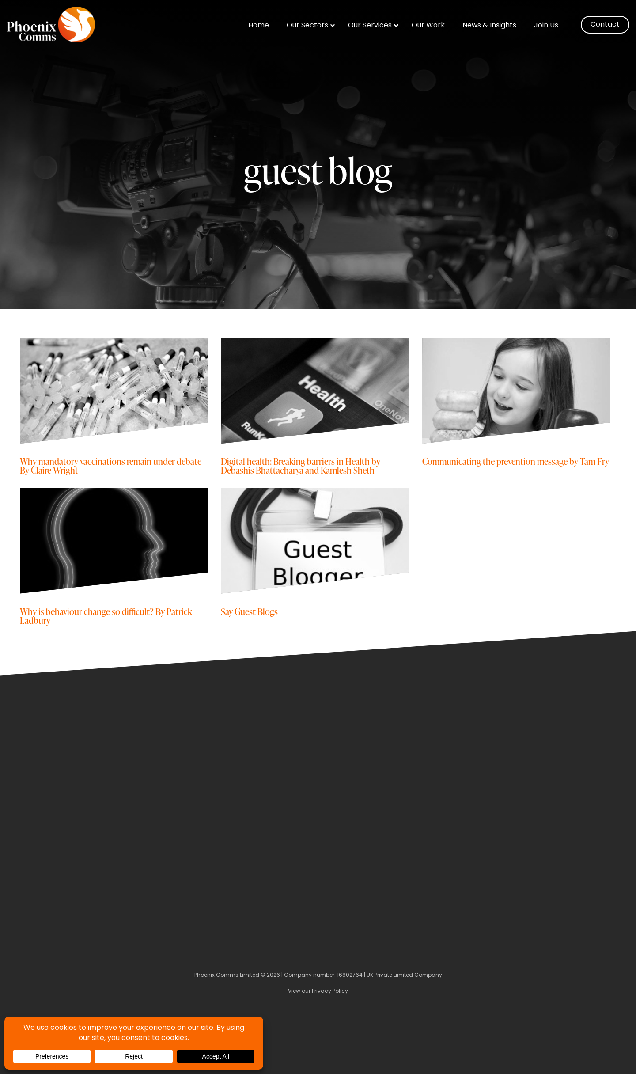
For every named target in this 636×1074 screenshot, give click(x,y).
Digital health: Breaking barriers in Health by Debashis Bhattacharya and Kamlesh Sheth (300, 465)
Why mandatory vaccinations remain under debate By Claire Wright (110, 465)
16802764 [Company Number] (350, 975)
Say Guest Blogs (249, 611)
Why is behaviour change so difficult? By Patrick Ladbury (106, 615)
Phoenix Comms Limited (226, 975)
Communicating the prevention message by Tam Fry (515, 461)
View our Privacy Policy (318, 991)
